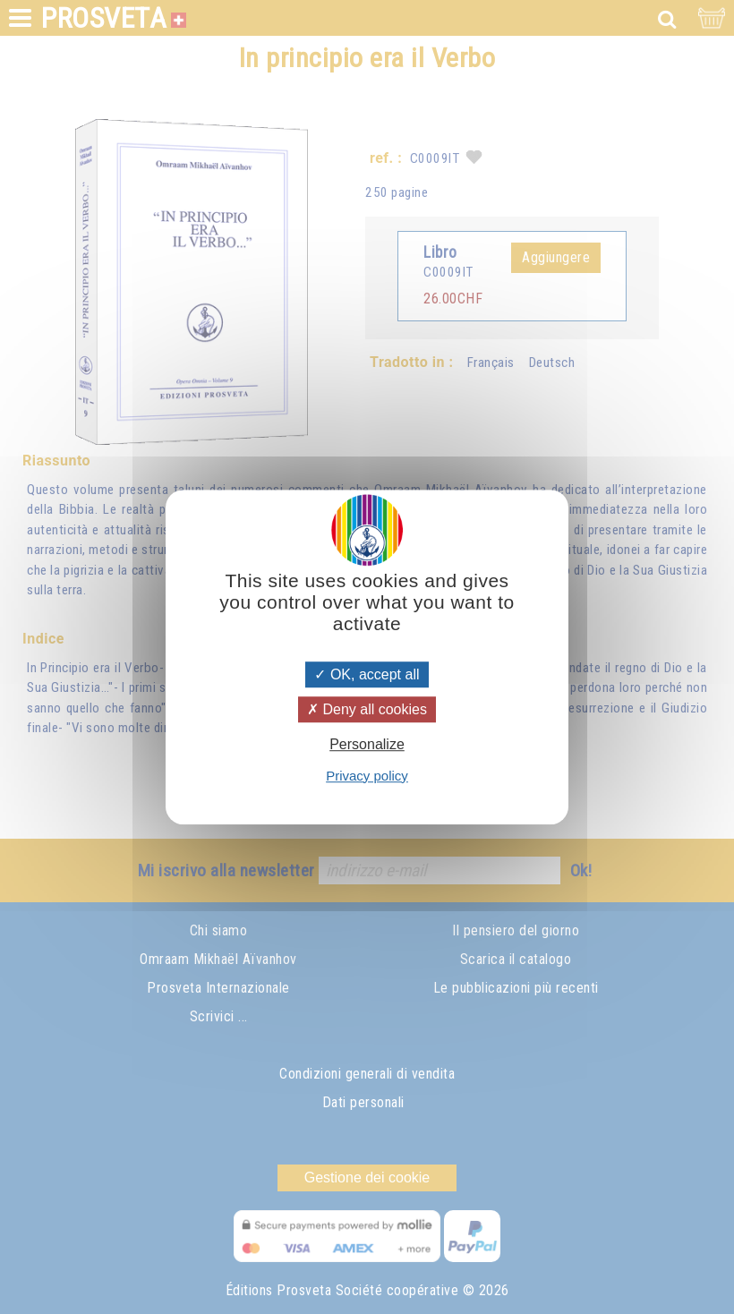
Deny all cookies (367, 709)
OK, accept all (366, 674)
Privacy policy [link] (367, 775)
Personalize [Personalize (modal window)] (367, 745)
